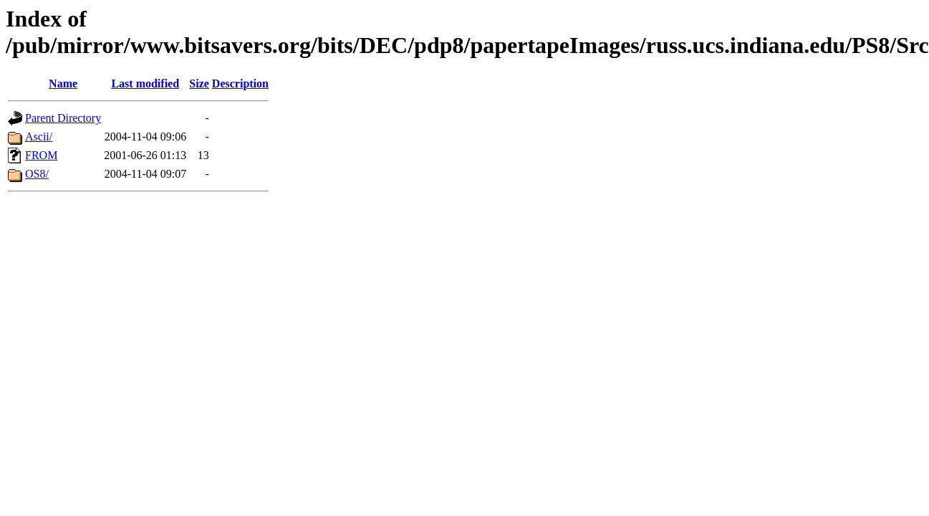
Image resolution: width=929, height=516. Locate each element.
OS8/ (37, 174)
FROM (41, 155)
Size (199, 83)
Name (63, 83)
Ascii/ (38, 136)
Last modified (145, 83)
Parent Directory (63, 118)
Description (240, 83)
